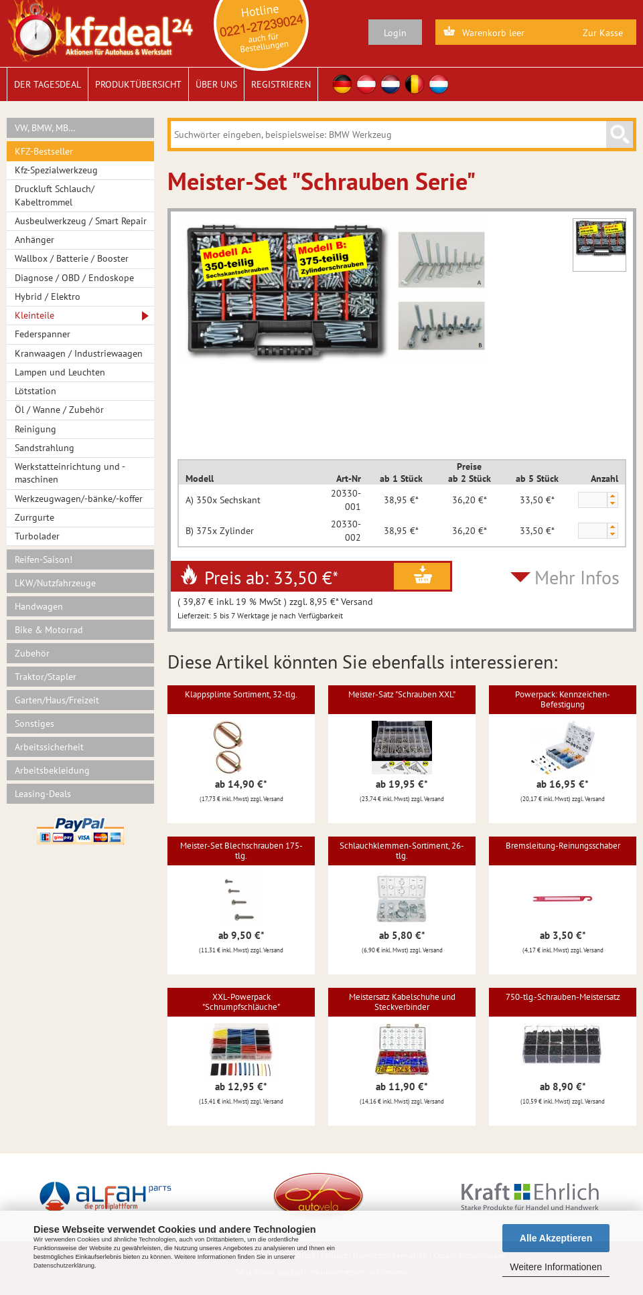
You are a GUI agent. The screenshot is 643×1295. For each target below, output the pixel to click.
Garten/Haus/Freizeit (57, 700)
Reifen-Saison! (43, 559)
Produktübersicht (138, 84)
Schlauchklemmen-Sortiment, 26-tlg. (402, 850)
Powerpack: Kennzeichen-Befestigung (562, 699)
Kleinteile (34, 315)
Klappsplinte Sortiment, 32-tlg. (241, 694)
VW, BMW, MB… (45, 128)
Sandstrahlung (44, 448)
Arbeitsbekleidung (52, 770)
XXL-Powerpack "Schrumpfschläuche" (241, 1001)
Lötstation (35, 391)
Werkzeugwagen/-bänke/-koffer (79, 499)
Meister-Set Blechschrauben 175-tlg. (241, 850)
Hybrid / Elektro (47, 296)
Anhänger (34, 240)
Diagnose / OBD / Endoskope (74, 278)
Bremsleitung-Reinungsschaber (563, 845)
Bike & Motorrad (49, 630)
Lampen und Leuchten (60, 372)
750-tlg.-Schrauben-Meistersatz (563, 997)
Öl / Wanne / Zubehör (59, 410)
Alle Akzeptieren (556, 1238)
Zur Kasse (603, 33)
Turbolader (37, 536)
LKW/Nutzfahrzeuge (55, 583)
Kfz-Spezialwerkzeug (56, 170)
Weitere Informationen (555, 1267)
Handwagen (39, 606)
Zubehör (32, 653)
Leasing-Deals (43, 794)
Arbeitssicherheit (49, 747)
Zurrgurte (34, 517)
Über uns (216, 84)
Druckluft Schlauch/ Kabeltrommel (54, 195)
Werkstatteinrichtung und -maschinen (70, 472)
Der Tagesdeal (47, 84)
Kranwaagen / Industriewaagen (79, 353)
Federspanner (42, 334)
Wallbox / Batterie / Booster (72, 258)
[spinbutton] (592, 500)
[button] (612, 496)
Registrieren (281, 84)
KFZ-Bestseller (44, 151)
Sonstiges (34, 723)
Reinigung (35, 429)
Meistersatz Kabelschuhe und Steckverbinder (402, 1001)
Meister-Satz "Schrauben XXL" (401, 694)
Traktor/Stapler (45, 677)
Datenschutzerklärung (63, 1265)
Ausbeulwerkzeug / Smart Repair (81, 221)
